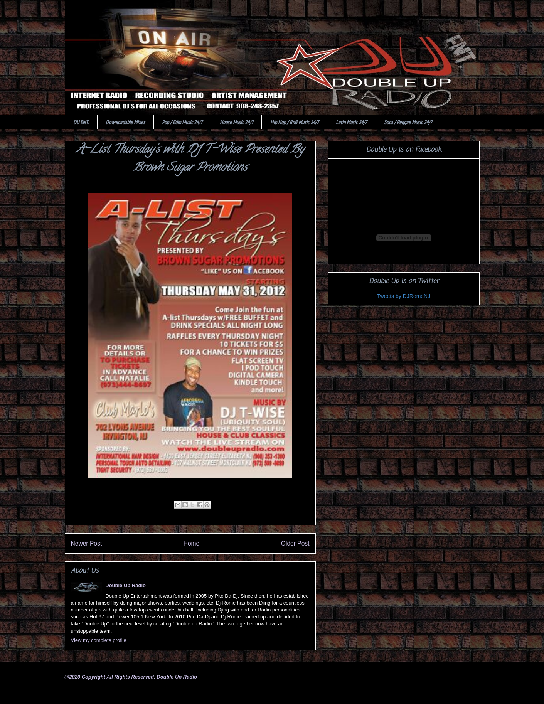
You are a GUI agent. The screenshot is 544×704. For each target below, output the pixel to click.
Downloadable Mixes (125, 122)
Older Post (295, 543)
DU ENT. (81, 122)
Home (192, 543)
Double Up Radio (125, 585)
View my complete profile (98, 640)
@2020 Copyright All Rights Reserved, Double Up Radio (130, 677)
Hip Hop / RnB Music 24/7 (294, 122)
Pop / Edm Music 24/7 (182, 122)
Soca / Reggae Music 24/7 (408, 122)
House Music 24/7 (236, 122)
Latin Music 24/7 (351, 122)
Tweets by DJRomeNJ (403, 296)
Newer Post (86, 543)
